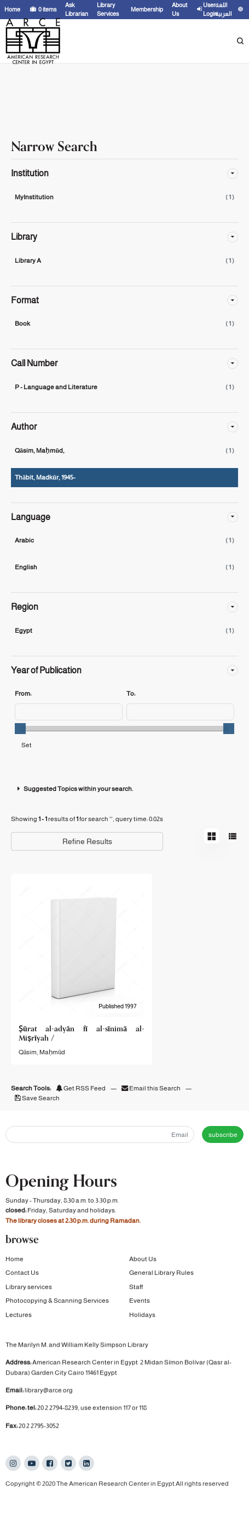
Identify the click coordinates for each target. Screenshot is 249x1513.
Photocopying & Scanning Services (57, 1303)
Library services (28, 1289)
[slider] (20, 728)
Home (14, 1262)
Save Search (37, 1098)
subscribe (223, 1135)
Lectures (18, 1317)
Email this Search (151, 1088)
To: (130, 693)
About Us (143, 1262)
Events (139, 1303)
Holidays (142, 1317)
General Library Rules (161, 1275)
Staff (136, 1289)
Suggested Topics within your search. (74, 789)
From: (23, 693)
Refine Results (87, 841)
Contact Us (22, 1275)
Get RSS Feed (81, 1088)
